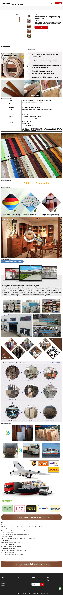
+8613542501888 (20, 586)
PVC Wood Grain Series (20, 7)
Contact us (20, 4)
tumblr (47, 31)
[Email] (36, 584)
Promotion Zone (3, 583)
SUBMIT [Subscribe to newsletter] (42, 585)
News (29, 2)
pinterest (45, 31)
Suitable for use (36, 2)
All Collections (6, 7)
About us (14, 4)
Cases (24, 2)
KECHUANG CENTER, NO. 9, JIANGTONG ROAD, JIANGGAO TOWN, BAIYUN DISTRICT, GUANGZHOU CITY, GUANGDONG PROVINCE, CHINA (23, 582)
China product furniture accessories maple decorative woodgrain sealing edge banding (38, 7)
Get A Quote (58, 3)
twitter (40, 31)
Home (13, 2)
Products (19, 2)
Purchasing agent (3, 585)
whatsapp (42, 31)
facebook (35, 31)
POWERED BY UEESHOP (44, 593)
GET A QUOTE (41, 27)
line (37, 31)
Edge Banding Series (12, 7)
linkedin (50, 31)
